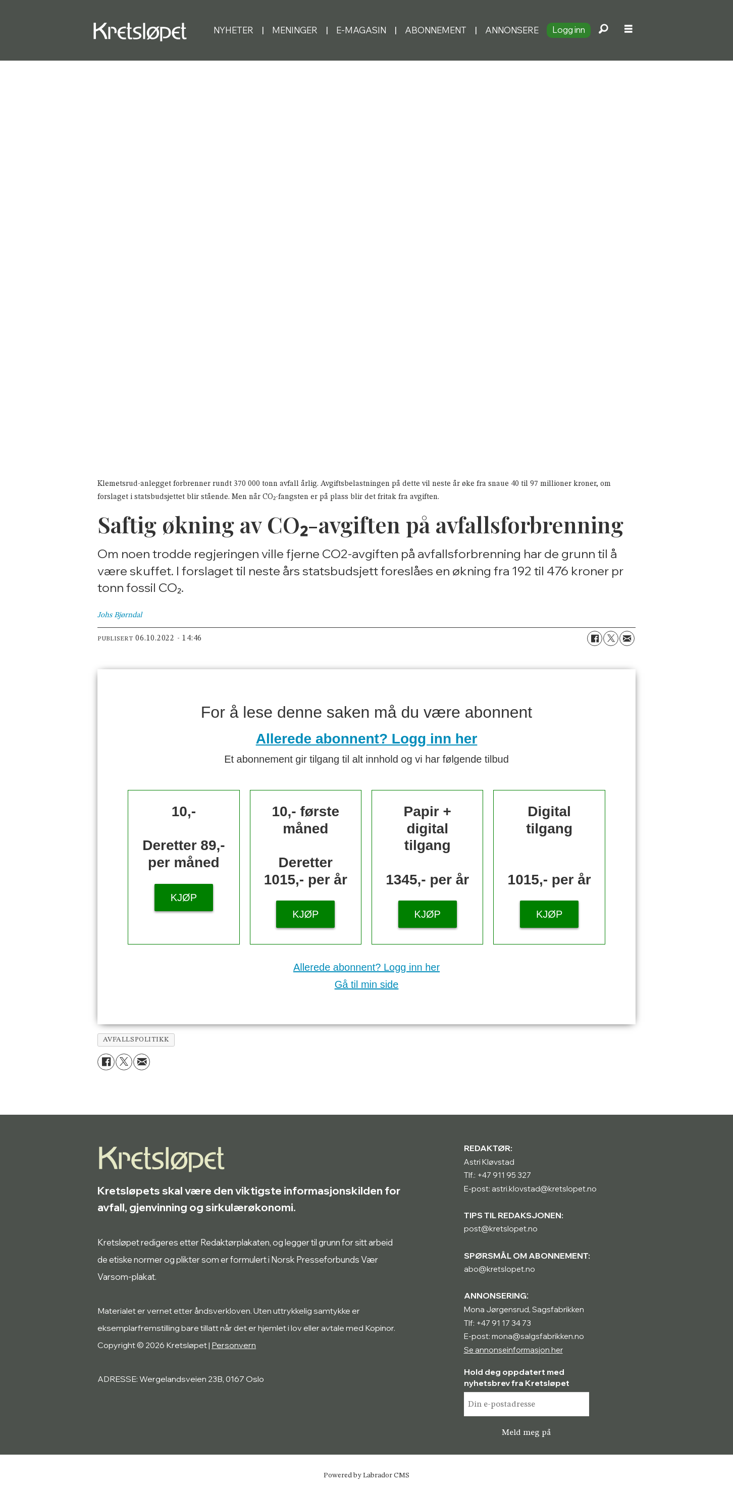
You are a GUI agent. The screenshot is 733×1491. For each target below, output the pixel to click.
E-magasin (361, 30)
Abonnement (435, 30)
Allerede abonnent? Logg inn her (367, 739)
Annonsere (512, 30)
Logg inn (568, 29)
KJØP (184, 897)
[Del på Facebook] (594, 638)
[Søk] (603, 30)
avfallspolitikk (136, 1039)
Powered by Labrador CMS (366, 1475)
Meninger (295, 30)
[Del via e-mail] (627, 638)
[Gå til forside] (142, 30)
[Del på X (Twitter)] (610, 638)
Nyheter (233, 30)
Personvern (234, 1345)
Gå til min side (367, 984)
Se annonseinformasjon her (513, 1350)
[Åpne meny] (628, 30)
